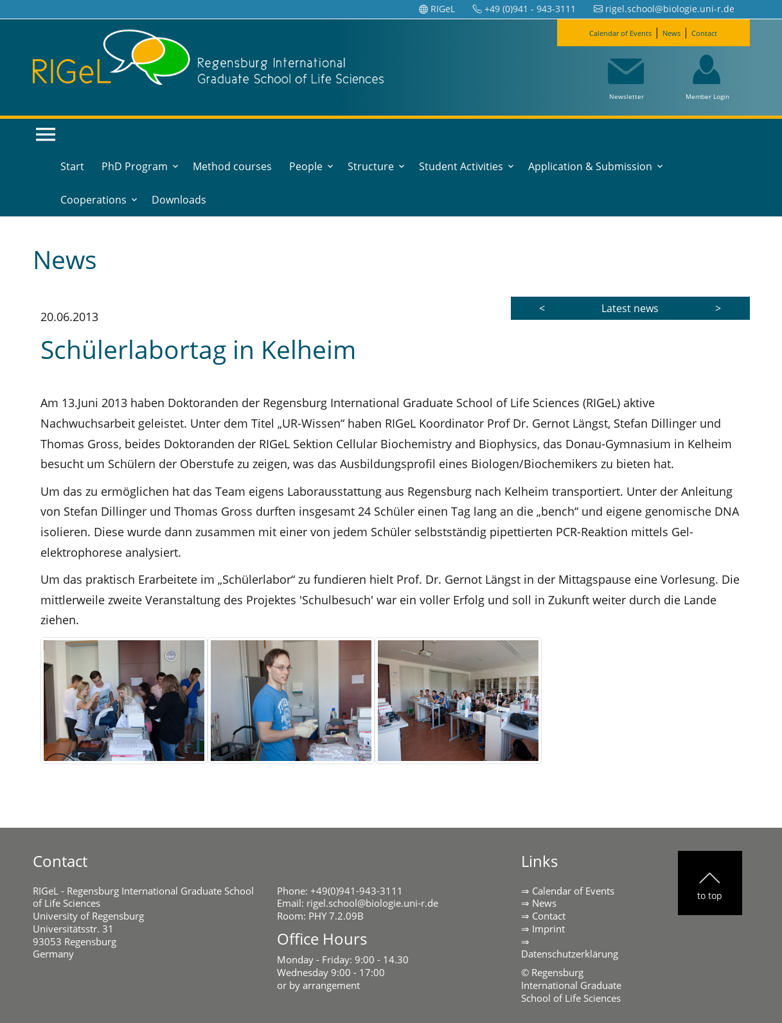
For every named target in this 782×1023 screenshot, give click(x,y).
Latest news (630, 308)
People (306, 166)
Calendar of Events (610, 32)
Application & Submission (590, 166)
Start (72, 166)
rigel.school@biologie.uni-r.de (372, 902)
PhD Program (135, 166)
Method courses (232, 166)
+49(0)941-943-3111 (356, 890)
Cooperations (93, 200)
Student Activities (461, 166)
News (679, 32)
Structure (371, 166)
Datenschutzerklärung (569, 953)
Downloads (179, 200)
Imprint (548, 928)
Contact (723, 32)
